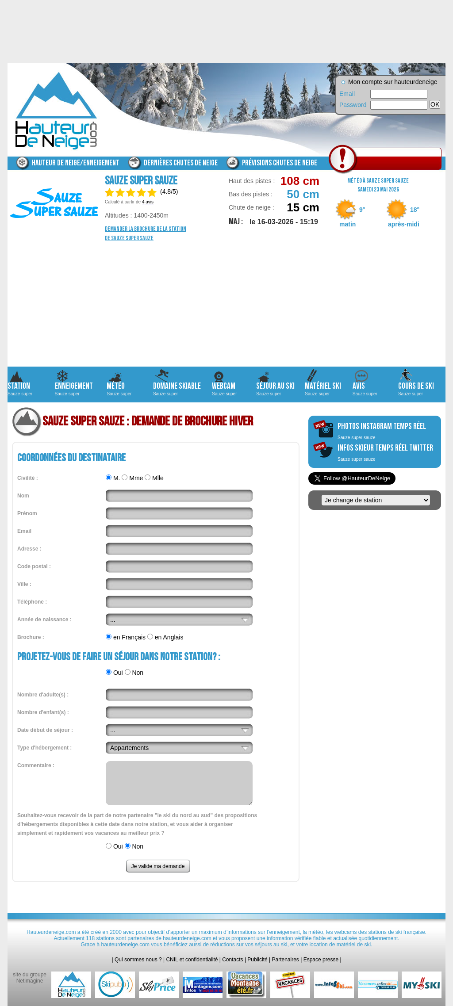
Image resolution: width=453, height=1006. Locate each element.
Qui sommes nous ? (138, 959)
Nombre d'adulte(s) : (43, 695)
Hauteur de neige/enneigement (75, 163)
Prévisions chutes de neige (279, 163)
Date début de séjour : (45, 730)
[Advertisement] (226, 305)
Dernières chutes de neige (181, 163)
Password (352, 104)
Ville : (24, 584)
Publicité (257, 959)
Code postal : (34, 566)
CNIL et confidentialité (192, 959)
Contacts (232, 959)
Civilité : (27, 478)
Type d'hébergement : (44, 748)
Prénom (27, 513)
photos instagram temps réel (382, 430)
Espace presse (320, 959)
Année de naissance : (44, 619)
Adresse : (29, 549)
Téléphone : (32, 602)
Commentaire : (35, 765)
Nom (23, 496)
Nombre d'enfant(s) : (43, 712)
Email (347, 93)
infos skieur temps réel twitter (385, 452)
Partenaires (285, 959)
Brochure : (30, 637)
